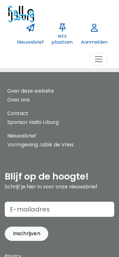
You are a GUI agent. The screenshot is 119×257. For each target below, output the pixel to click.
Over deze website (30, 91)
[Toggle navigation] (99, 59)
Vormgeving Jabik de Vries (40, 144)
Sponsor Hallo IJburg (33, 122)
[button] (26, 234)
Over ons (18, 99)
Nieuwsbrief (21, 135)
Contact (17, 113)
